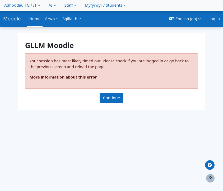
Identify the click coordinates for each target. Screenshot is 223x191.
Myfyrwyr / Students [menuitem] (103, 5)
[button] (185, 19)
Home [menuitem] (35, 18)
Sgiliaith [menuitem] (69, 18)
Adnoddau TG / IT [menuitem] (20, 5)
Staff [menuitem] (68, 5)
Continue (111, 97)
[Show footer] (210, 178)
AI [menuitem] (51, 5)
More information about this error (63, 77)
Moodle (12, 18)
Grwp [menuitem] (50, 18)
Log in (214, 18)
